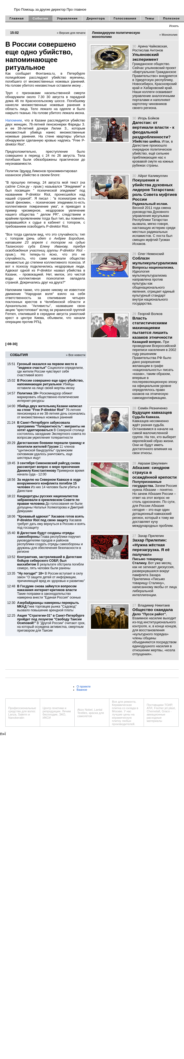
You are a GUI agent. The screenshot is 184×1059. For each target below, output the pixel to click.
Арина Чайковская (152, 46)
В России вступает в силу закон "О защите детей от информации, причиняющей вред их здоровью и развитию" (51, 577)
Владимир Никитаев (154, 605)
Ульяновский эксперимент (145, 57)
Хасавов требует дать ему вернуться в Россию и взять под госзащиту (51, 522)
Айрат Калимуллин (153, 176)
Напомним (13, 120)
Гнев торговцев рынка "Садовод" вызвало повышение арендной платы (48, 606)
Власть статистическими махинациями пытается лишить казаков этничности (152, 327)
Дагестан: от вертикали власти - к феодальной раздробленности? (153, 129)
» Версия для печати (71, 32)
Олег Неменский (151, 254)
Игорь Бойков (148, 118)
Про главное (76, 9)
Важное (82, 689)
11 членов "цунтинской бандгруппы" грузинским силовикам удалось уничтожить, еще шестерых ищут (50, 450)
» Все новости (75, 355)
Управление (67, 18)
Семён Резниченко (153, 408)
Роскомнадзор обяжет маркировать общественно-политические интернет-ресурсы (48, 397)
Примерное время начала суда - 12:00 (50, 468)
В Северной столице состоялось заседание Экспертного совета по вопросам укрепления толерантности (51, 430)
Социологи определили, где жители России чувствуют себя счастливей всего (50, 369)
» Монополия (168, 34)
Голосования (125, 18)
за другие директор (50, 9)
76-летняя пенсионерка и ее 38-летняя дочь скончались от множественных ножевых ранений (51, 411)
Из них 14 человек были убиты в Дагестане (48, 485)
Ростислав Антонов (147, 50)
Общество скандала (152, 609)
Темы (149, 18)
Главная (17, 18)
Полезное (171, 18)
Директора (96, 18)
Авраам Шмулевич (152, 463)
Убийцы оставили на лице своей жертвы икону (50, 384)
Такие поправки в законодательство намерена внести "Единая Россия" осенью (49, 591)
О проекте (84, 686)
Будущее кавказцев (152, 412)
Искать (174, 25)
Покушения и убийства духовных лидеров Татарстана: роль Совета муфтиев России (154, 189)
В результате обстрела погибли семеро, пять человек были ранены (50, 562)
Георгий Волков (150, 314)
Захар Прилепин (151, 536)
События (40, 18)
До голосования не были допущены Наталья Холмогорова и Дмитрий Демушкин (50, 503)
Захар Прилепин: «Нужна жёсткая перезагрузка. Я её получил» (150, 547)
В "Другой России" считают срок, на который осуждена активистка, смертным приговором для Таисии (51, 623)
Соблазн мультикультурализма (154, 260)
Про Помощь (24, 9)
